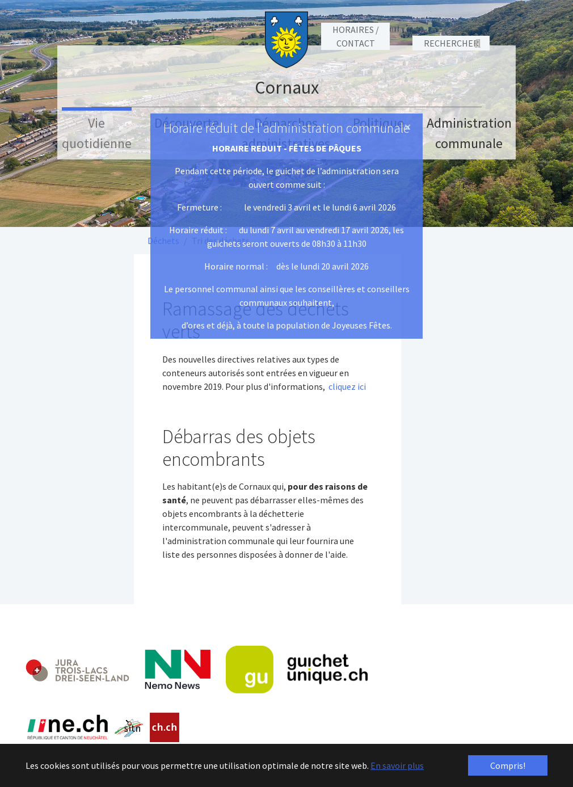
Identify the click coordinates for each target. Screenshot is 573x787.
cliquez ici (347, 386)
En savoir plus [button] (397, 765)
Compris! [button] (507, 765)
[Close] (408, 127)
